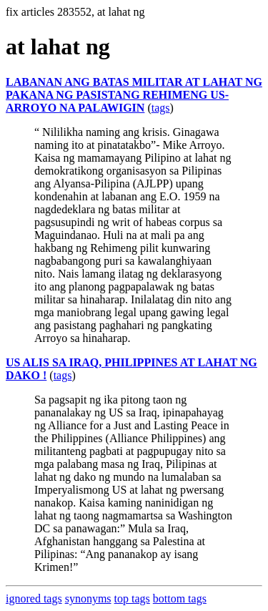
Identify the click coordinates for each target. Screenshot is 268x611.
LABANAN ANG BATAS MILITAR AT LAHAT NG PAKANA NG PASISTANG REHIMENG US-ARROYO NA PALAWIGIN (134, 95)
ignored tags (34, 598)
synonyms (88, 598)
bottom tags (180, 598)
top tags (132, 598)
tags (161, 108)
